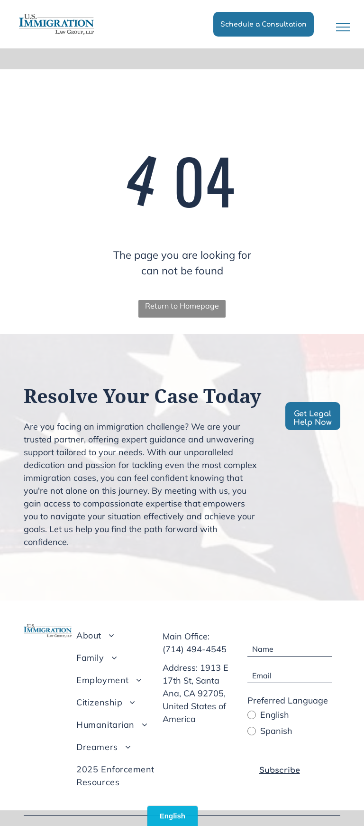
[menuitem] (124, 635)
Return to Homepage (182, 305)
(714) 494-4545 (195, 649)
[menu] (343, 27)
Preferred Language (287, 700)
